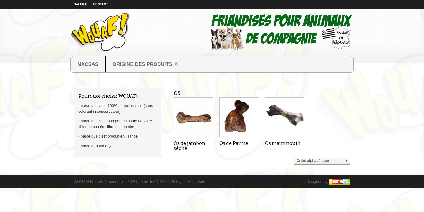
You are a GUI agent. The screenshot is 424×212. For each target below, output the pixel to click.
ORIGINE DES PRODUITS (142, 65)
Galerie (80, 4)
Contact (100, 4)
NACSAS (87, 64)
